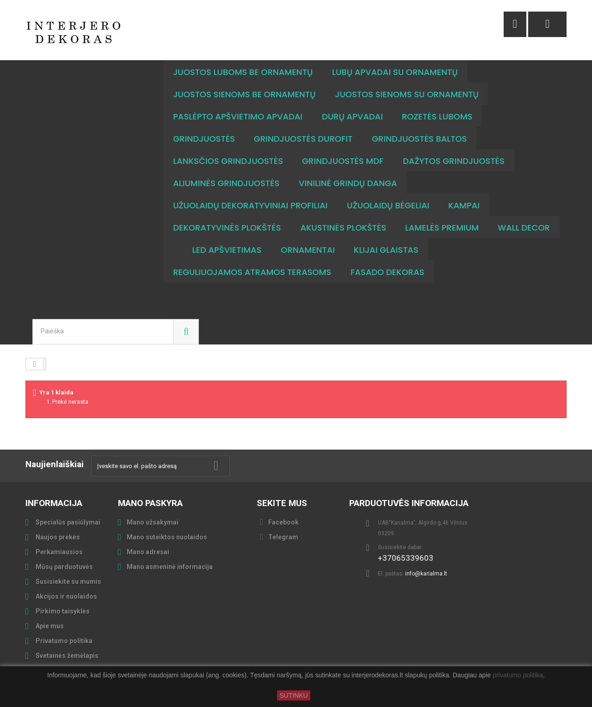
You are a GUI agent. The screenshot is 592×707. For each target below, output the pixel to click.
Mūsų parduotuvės (63, 566)
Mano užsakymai (153, 522)
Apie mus (49, 626)
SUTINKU (293, 695)
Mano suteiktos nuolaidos (167, 537)
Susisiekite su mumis (67, 581)
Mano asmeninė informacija (170, 566)
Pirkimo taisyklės (62, 611)
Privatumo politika (63, 640)
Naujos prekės (57, 537)
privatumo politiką (518, 675)
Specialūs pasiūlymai (67, 522)
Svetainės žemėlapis (66, 655)
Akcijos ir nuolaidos (65, 596)
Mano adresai (148, 552)
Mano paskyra (150, 503)
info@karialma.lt (426, 573)
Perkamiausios (58, 552)
